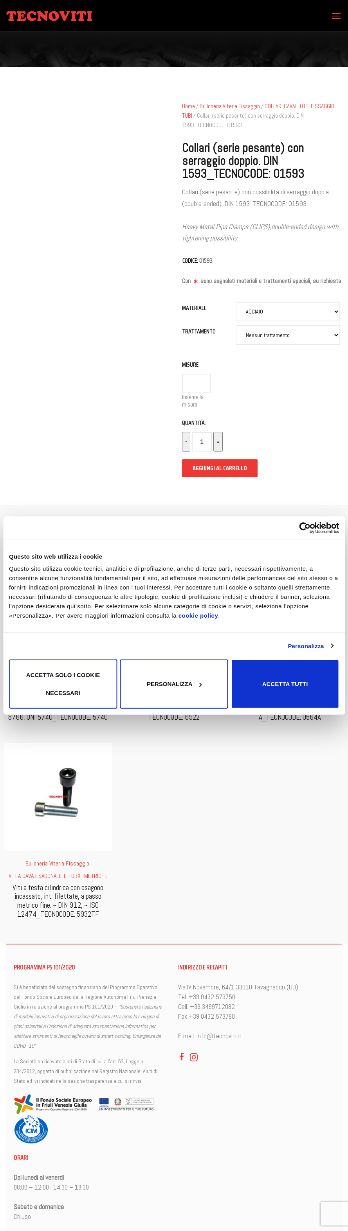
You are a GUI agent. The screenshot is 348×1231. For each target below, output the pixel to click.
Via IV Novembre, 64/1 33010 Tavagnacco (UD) (238, 987)
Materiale (194, 308)
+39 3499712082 (212, 1006)
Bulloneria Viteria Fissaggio (230, 106)
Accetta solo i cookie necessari (63, 684)
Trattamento (199, 331)
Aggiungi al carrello (220, 468)
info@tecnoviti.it (219, 1036)
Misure (190, 364)
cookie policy (198, 615)
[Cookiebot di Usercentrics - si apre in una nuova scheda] (304, 528)
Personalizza (306, 645)
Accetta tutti (285, 684)
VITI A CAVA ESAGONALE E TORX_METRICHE (58, 876)
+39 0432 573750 (212, 997)
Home (188, 106)
